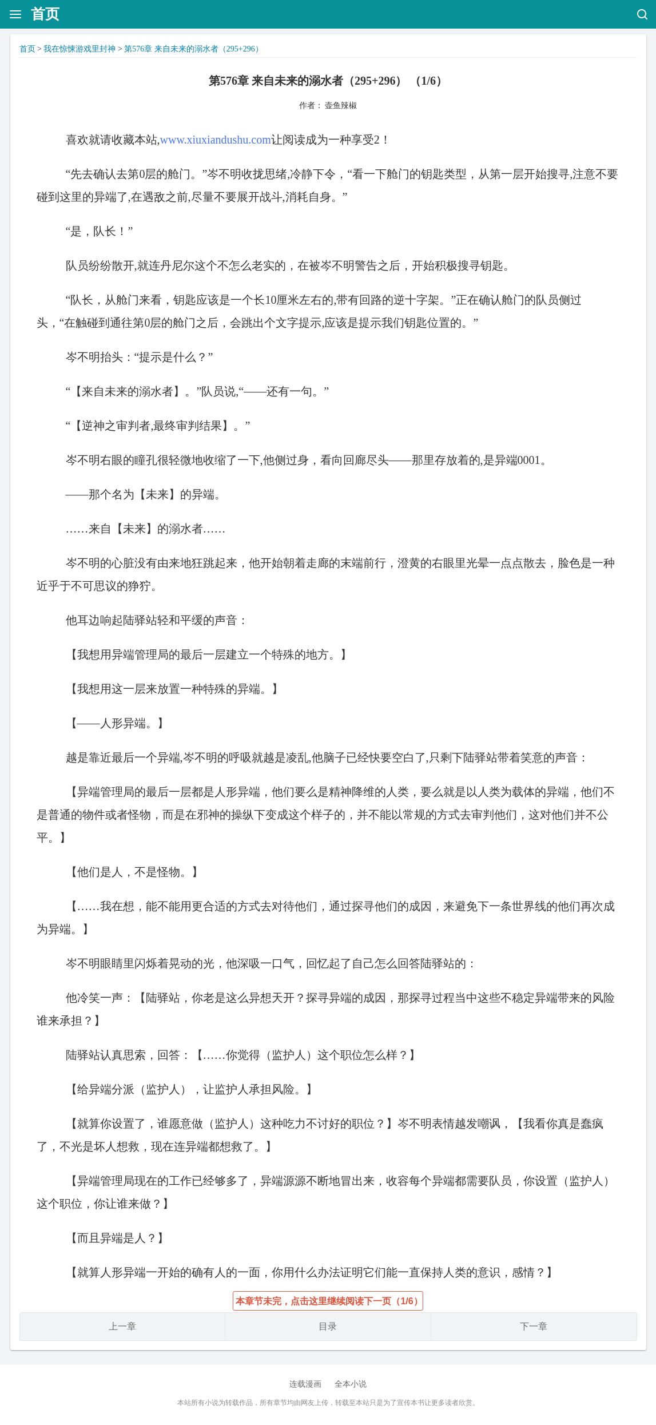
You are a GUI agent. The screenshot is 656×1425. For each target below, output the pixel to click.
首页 (45, 14)
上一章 (122, 1326)
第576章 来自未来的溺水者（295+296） (193, 49)
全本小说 (351, 1384)
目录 (328, 1326)
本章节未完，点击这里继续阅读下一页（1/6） (329, 1301)
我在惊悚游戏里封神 (79, 49)
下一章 (533, 1326)
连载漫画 (305, 1384)
